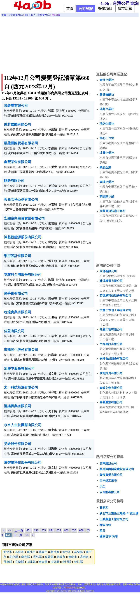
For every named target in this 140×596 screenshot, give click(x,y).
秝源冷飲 (105, 525)
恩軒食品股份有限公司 (114, 358)
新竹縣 (55, 551)
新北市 (7, 551)
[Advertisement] (70, 44)
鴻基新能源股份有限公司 (22, 237)
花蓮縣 (31, 561)
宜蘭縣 (19, 561)
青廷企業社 (107, 79)
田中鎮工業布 (108, 480)
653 (43, 530)
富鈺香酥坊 (107, 94)
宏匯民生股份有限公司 (21, 350)
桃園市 (43, 551)
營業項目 (105, 9)
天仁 (102, 486)
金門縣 (66, 561)
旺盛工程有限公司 (111, 329)
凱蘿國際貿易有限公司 (21, 143)
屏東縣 (7, 561)
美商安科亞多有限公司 (21, 199)
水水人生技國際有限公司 (22, 425)
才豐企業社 (107, 152)
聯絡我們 (70, 587)
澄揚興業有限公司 (17, 406)
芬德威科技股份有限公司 (115, 295)
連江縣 (78, 561)
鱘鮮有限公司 (14, 181)
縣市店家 (125, 9)
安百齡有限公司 (110, 492)
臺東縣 (43, 561)
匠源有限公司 (108, 271)
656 (66, 530)
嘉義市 (61, 556)
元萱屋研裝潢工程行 (112, 211)
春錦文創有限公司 (111, 387)
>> (27, 535)
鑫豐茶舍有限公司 (17, 162)
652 (36, 530)
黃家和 (104, 507)
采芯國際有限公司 (17, 124)
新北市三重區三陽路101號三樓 (119, 513)
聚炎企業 (105, 167)
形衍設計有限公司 (17, 256)
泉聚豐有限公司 (16, 106)
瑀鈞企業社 (107, 123)
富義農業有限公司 (111, 402)
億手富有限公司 (16, 293)
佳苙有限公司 (14, 331)
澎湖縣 (55, 561)
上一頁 (19, 530)
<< (9, 530)
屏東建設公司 (108, 463)
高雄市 (84, 556)
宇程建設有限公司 (111, 344)
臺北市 (31, 551)
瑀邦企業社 (107, 109)
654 (51, 530)
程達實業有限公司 (17, 312)
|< (4, 530)
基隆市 (19, 551)
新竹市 (66, 551)
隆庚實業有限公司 (111, 474)
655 (59, 530)
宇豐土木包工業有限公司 (115, 310)
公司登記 (86, 9)
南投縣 (25, 556)
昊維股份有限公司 (17, 444)
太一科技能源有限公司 (21, 387)
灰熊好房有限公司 (111, 373)
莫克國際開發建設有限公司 (117, 469)
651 (28, 530)
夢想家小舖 (107, 196)
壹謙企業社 (107, 181)
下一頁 (18, 535)
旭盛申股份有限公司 (19, 368)
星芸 (102, 530)
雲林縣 (37, 556)
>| (33, 535)
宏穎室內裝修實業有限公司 (24, 218)
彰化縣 (14, 556)
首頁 (69, 9)
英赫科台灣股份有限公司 (22, 274)
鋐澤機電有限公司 (111, 280)
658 (81, 530)
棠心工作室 (107, 138)
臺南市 (72, 556)
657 (74, 530)
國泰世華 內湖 (109, 536)
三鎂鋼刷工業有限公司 (114, 519)
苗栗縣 (78, 551)
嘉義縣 (49, 556)
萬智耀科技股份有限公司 (22, 462)
